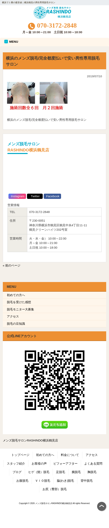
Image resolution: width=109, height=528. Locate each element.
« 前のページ (12, 265)
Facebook (52, 196)
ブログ (17, 472)
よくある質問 (93, 463)
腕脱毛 (76, 472)
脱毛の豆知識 (16, 323)
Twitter (35, 196)
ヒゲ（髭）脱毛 (38, 472)
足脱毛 (60, 472)
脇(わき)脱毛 (65, 480)
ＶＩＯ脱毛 (42, 480)
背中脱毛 (87, 480)
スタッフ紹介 (16, 463)
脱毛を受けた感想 (19, 302)
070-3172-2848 (52, 25)
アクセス (13, 316)
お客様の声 (39, 463)
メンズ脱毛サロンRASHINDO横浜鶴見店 (30, 440)
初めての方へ (16, 295)
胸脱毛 (92, 472)
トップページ (20, 455)
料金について (70, 455)
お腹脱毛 (22, 480)
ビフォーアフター (65, 463)
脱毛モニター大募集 (20, 309)
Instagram (17, 196)
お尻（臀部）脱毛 (55, 489)
